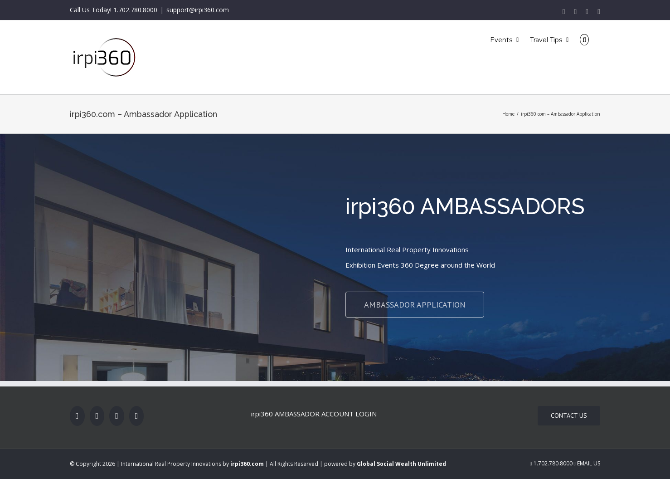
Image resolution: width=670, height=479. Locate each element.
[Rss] (116, 416)
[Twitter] (97, 416)
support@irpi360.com (197, 9)
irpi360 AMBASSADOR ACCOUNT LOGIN (314, 413)
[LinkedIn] (136, 416)
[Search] (584, 39)
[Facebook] (77, 416)
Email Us (587, 463)
